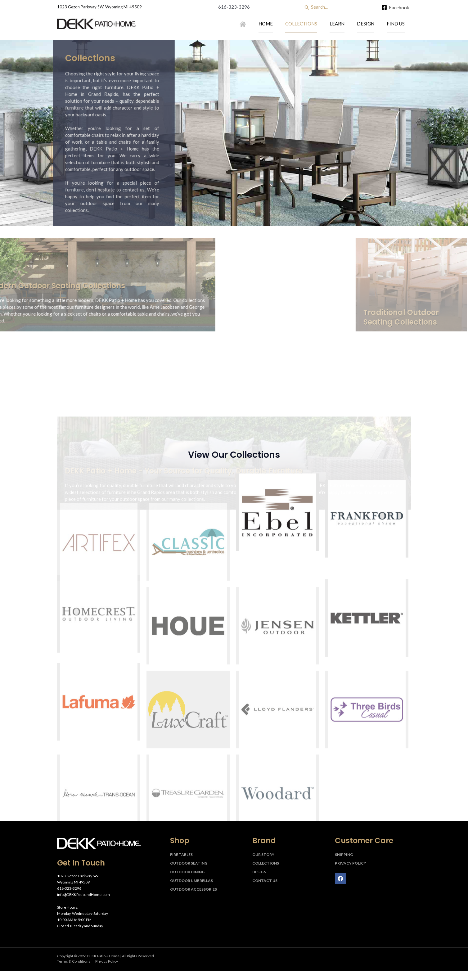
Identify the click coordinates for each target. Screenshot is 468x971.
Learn (337, 23)
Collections (301, 23)
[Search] (307, 7)
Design (365, 23)
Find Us (396, 23)
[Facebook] (395, 7)
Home (266, 23)
